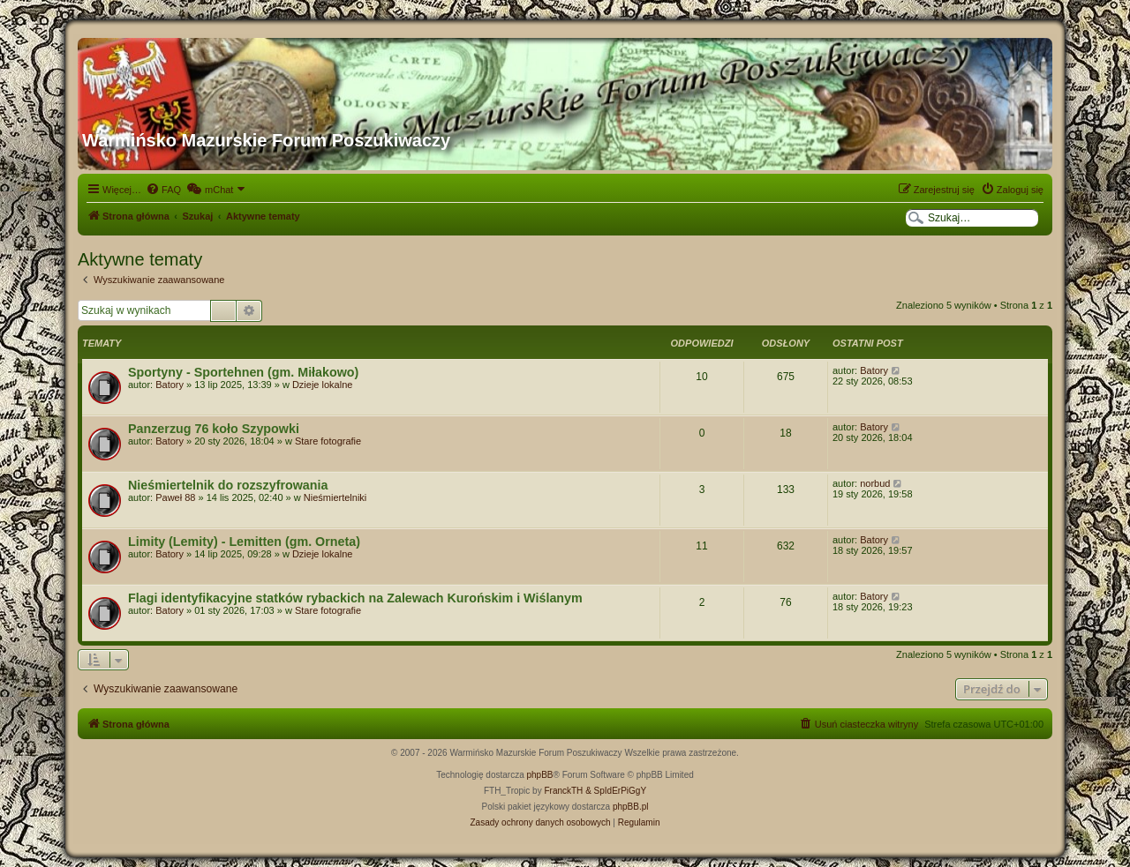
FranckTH (563, 791)
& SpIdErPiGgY (615, 791)
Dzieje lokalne (322, 384)
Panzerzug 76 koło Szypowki (213, 429)
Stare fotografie (328, 441)
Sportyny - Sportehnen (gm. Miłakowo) (243, 372)
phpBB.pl (631, 806)
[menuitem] (163, 189)
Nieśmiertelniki (335, 497)
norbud (875, 483)
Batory (169, 384)
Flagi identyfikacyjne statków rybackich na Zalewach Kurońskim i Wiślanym (355, 598)
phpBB (540, 775)
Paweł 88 (175, 497)
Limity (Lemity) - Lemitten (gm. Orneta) (244, 541)
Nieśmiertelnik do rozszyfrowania (228, 485)
